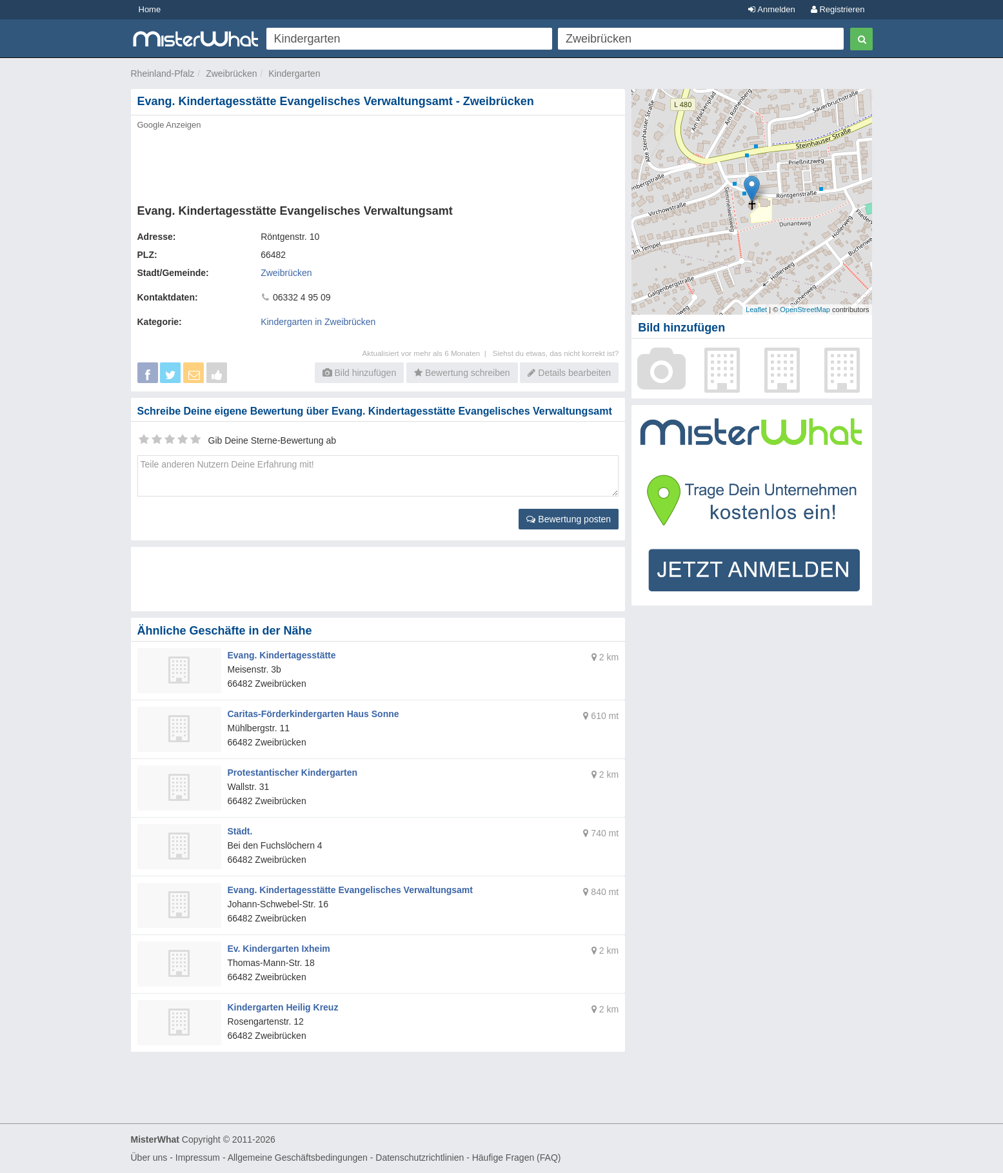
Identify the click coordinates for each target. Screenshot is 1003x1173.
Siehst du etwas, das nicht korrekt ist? (555, 353)
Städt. (240, 831)
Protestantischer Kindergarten (293, 772)
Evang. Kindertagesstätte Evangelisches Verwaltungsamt (350, 890)
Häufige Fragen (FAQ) (516, 1157)
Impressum (197, 1157)
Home (150, 9)
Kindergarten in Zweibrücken (318, 322)
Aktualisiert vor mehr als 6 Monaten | (427, 353)
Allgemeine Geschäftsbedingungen (298, 1157)
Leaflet (756, 309)
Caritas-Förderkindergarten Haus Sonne (313, 714)
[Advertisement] (377, 163)
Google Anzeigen (169, 125)
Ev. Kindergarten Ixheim (279, 948)
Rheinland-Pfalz (163, 73)
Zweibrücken (231, 73)
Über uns (149, 1157)
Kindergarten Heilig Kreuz (283, 1007)
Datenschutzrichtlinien (419, 1157)
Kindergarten (294, 73)
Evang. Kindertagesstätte (282, 655)
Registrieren (838, 9)
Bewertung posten (568, 519)
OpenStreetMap (805, 309)
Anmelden (771, 9)
